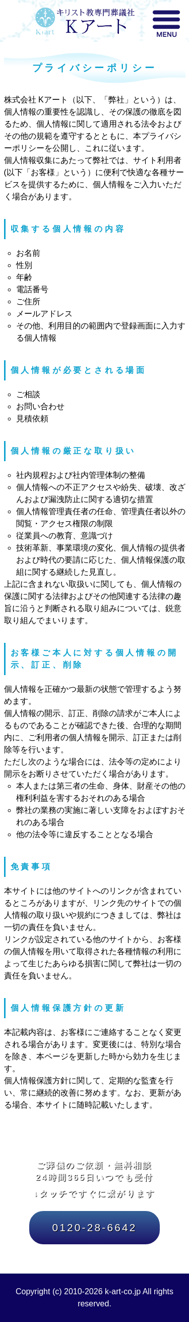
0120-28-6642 (94, 1227)
